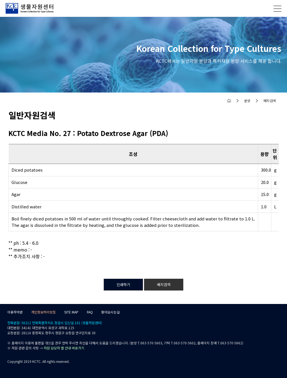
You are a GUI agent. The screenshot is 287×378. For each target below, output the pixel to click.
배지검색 (269, 100)
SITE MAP (71, 312)
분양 (247, 100)
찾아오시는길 (110, 312)
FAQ (90, 312)
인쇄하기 (123, 284)
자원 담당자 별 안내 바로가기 (64, 347)
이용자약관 (15, 312)
